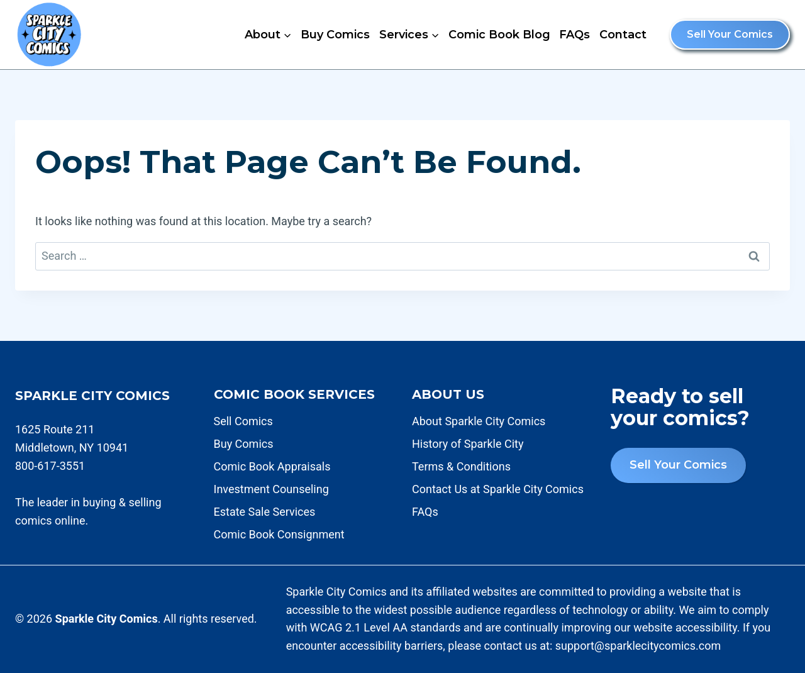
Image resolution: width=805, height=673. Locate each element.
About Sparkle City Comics (478, 421)
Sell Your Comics (730, 34)
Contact (623, 35)
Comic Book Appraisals (272, 466)
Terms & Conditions (461, 466)
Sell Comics (243, 421)
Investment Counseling (271, 489)
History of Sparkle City (467, 443)
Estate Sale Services (265, 511)
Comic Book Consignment (279, 534)
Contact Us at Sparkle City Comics (498, 489)
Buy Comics (335, 35)
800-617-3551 (50, 465)
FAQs (574, 35)
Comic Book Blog (499, 35)
